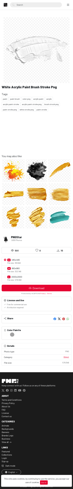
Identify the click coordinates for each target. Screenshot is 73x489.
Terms (49, 293)
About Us (6, 406)
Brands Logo (7, 435)
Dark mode (8, 465)
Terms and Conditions (12, 400)
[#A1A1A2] (12, 335)
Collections (7, 454)
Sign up (5, 461)
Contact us (7, 416)
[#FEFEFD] (6, 335)
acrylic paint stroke (11, 104)
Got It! (43, 482)
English (10, 472)
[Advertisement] (36, 135)
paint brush (15, 99)
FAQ (3, 409)
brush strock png (51, 104)
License (5, 413)
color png (26, 99)
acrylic (49, 99)
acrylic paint (38, 99)
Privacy (43, 293)
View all (5, 442)
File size (36, 362)
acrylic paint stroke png (32, 104)
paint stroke (42, 109)
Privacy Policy (8, 403)
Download (36, 288)
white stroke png (27, 109)
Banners (5, 432)
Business (6, 438)
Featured (6, 451)
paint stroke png (10, 109)
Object (66, 357)
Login (4, 458)
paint (5, 99)
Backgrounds (8, 429)
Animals (5, 425)
